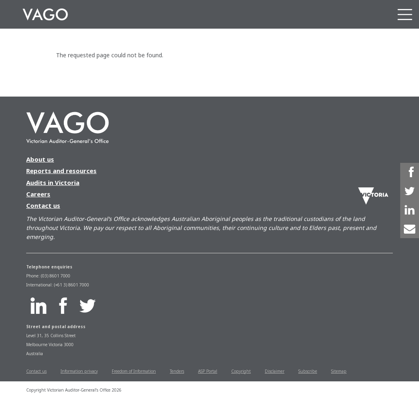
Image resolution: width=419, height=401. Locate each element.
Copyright (241, 371)
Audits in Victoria (52, 182)
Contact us (43, 205)
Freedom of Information (134, 371)
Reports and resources (61, 171)
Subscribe (307, 371)
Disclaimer (274, 371)
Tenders (177, 371)
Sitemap (339, 371)
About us (40, 159)
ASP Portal (207, 371)
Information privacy (79, 371)
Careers (38, 194)
